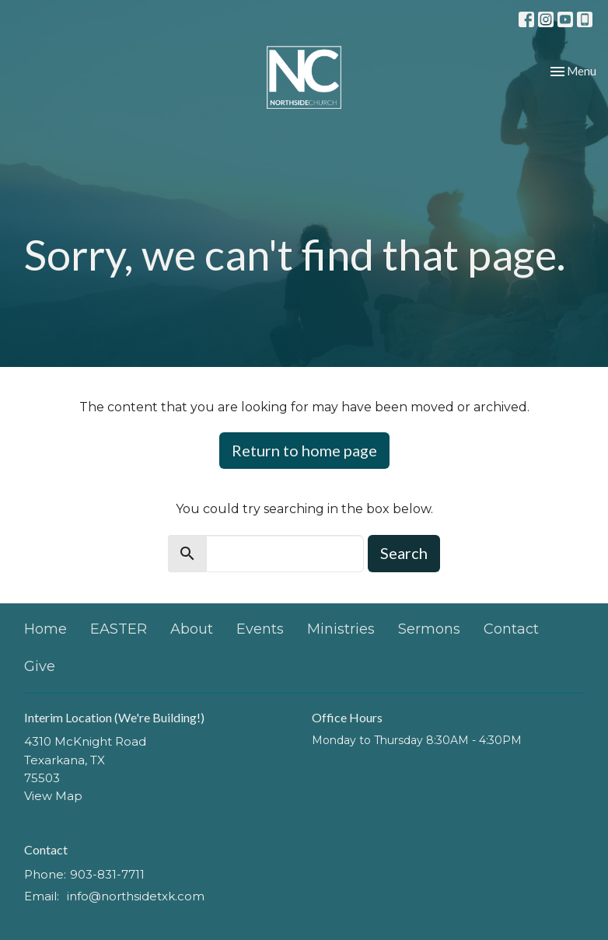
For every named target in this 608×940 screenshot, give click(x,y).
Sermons (429, 629)
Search (404, 552)
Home (45, 629)
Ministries (341, 629)
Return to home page (304, 450)
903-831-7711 (107, 874)
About (191, 629)
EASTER (118, 629)
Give (39, 666)
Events (260, 629)
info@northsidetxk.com (135, 896)
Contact (511, 629)
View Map (53, 795)
